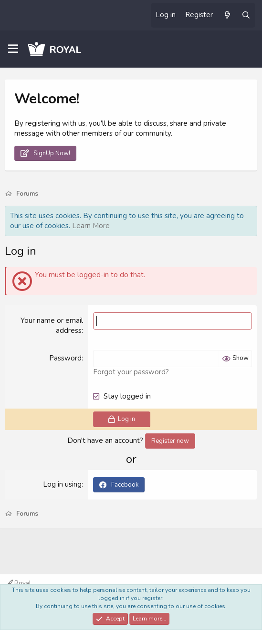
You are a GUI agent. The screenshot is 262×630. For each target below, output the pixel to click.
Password (65, 358)
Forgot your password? (131, 372)
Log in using (62, 484)
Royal (19, 583)
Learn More (91, 225)
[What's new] (227, 15)
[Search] (246, 15)
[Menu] (13, 49)
